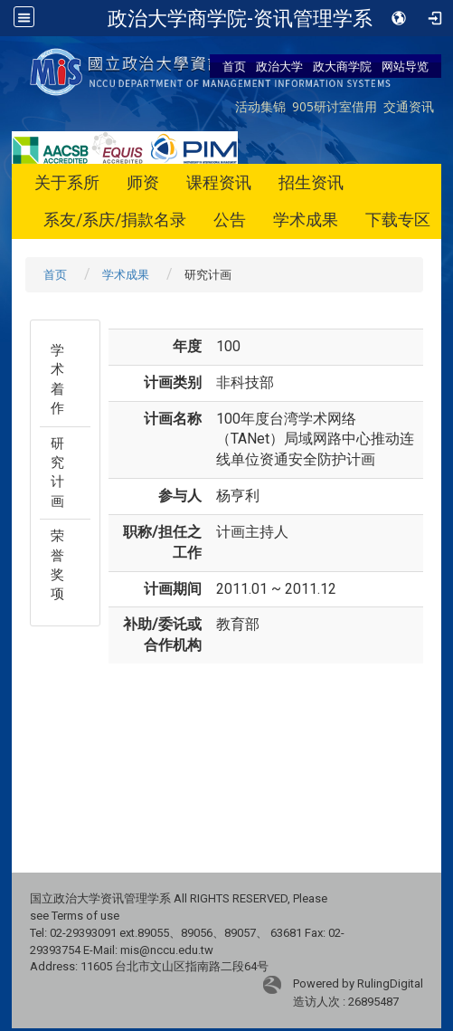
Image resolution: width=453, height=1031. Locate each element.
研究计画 (57, 472)
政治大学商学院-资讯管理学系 (240, 18)
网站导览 (405, 66)
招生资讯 (311, 182)
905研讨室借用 (334, 106)
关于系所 (66, 182)
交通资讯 (408, 106)
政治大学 (279, 66)
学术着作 (57, 379)
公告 (229, 219)
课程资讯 (218, 182)
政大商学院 (342, 66)
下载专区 (397, 219)
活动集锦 (260, 106)
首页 (234, 66)
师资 (143, 182)
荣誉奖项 (57, 565)
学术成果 (305, 219)
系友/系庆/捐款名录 (114, 219)
